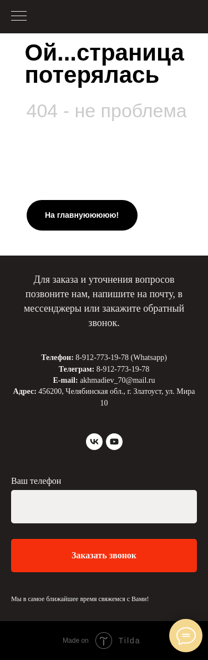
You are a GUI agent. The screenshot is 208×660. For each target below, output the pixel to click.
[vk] (94, 441)
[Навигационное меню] (19, 16)
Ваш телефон (36, 481)
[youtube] (114, 441)
